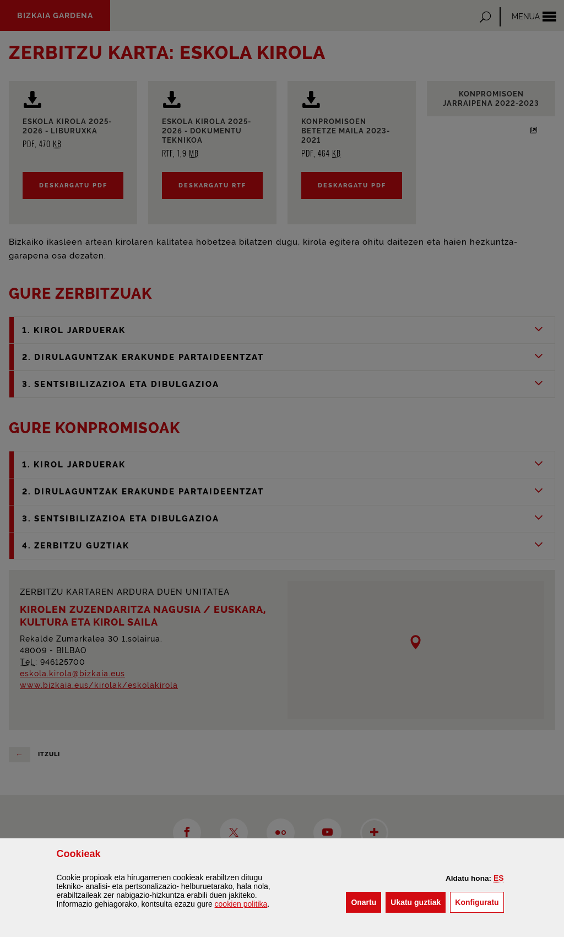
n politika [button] (241, 904)
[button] (499, 878)
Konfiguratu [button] (479, 901)
